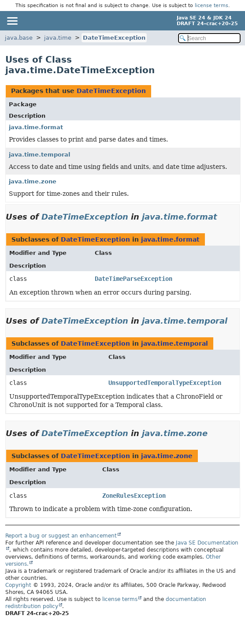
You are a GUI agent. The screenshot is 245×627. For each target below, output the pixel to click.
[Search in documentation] (209, 38)
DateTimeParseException (133, 278)
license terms (211, 5)
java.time (57, 37)
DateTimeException (114, 37)
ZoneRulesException (134, 495)
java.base (19, 37)
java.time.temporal (39, 154)
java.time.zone (32, 181)
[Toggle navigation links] (11, 21)
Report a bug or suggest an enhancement (61, 536)
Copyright (18, 585)
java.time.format (36, 127)
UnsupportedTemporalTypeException (164, 382)
